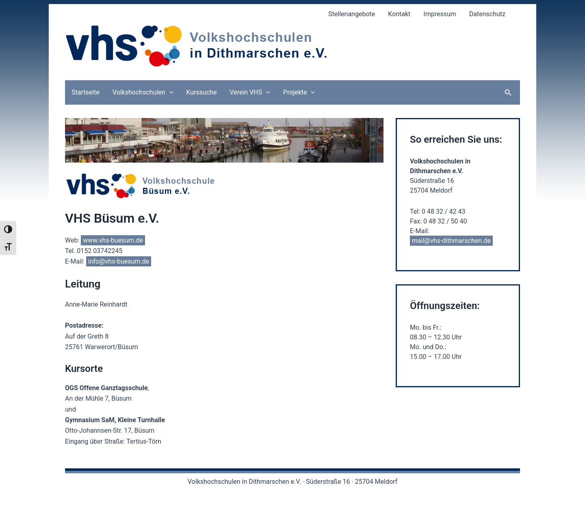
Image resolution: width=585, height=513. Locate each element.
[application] (169, 92)
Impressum (439, 14)
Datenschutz (487, 14)
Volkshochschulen (143, 92)
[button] (508, 93)
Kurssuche (201, 92)
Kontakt (399, 14)
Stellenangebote (351, 14)
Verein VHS (250, 92)
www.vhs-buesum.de (113, 240)
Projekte (299, 92)
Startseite (86, 92)
